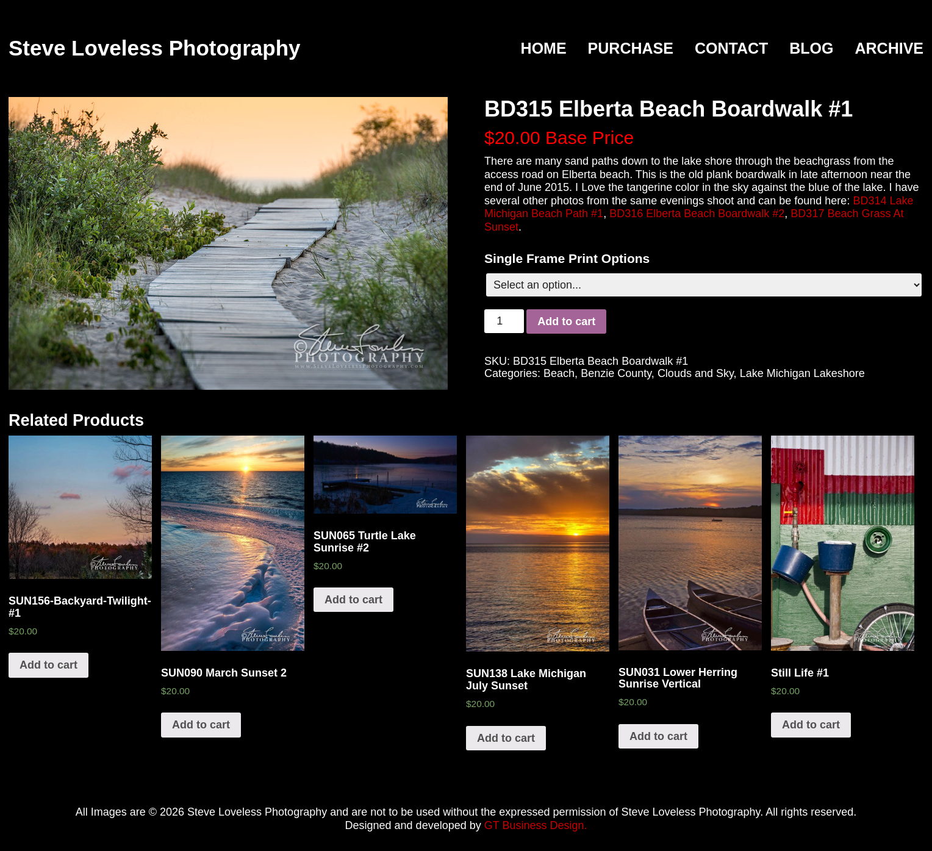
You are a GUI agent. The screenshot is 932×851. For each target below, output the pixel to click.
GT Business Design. (535, 825)
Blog (811, 49)
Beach (559, 373)
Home (544, 49)
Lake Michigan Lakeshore (802, 373)
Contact (731, 49)
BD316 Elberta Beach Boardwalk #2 (696, 213)
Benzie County (616, 373)
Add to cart (566, 321)
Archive (889, 49)
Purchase (630, 49)
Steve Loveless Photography (154, 48)
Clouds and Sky (696, 373)
